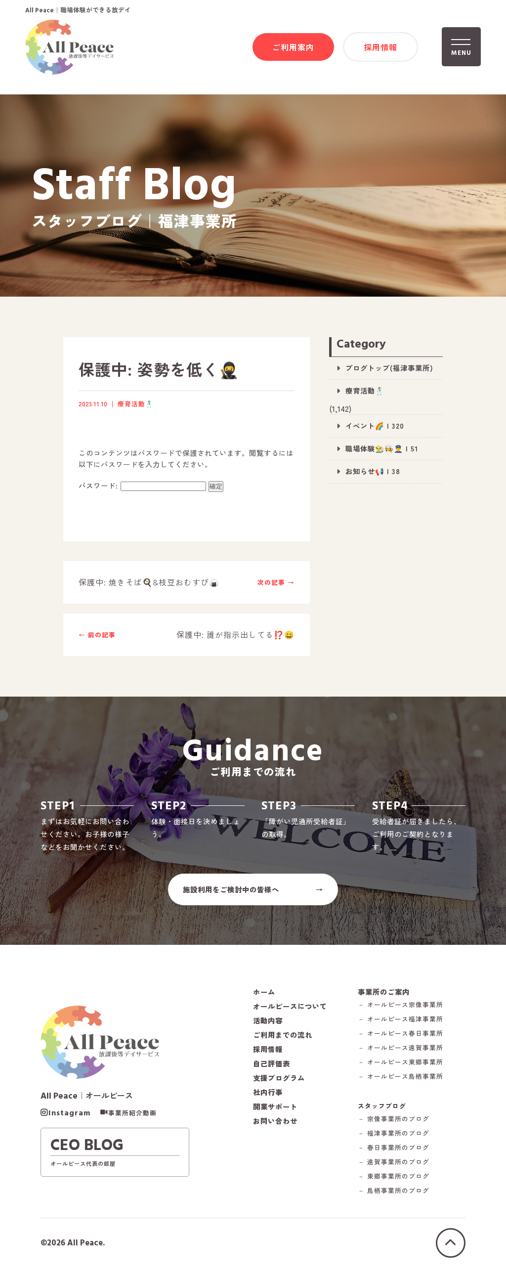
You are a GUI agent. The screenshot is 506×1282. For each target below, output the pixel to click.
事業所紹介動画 (132, 1121)
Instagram (69, 1121)
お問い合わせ (275, 1127)
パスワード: (142, 486)
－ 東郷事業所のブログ (395, 1184)
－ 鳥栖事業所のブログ (395, 1198)
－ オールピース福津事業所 (402, 1026)
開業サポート (275, 1113)
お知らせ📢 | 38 (372, 471)
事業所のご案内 (385, 998)
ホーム (264, 998)
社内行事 (268, 1099)
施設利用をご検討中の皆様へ (231, 895)
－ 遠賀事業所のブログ (395, 1169)
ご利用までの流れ (282, 1041)
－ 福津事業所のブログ (395, 1141)
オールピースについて (290, 1013)
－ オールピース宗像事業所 (402, 1012)
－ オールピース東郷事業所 (402, 1069)
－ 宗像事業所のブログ (395, 1126)
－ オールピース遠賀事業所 (402, 1055)
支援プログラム (279, 1084)
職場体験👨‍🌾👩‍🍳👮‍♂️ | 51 (381, 448)
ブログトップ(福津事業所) (389, 368)
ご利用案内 (293, 47)
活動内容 (268, 1027)
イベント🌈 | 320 (374, 426)
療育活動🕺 (364, 391)
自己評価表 (271, 1070)
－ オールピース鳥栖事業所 (402, 1084)
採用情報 (380, 47)
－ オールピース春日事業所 (402, 1041)
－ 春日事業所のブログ (395, 1155)
